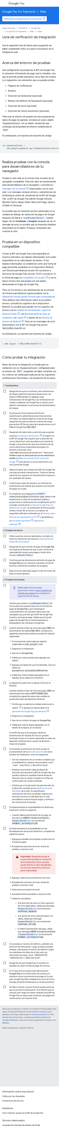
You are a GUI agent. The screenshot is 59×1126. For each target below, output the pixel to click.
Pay (16, 3)
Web (43, 11)
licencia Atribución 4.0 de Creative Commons (29, 1012)
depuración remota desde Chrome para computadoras (28, 296)
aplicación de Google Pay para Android (29, 711)
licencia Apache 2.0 (42, 1014)
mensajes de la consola (13, 188)
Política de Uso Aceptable (13, 1096)
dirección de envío (36, 752)
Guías (39, 31)
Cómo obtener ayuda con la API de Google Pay (22, 1113)
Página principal (8, 28)
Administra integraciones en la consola (23, 19)
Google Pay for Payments (19, 11)
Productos (23, 28)
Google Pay (35, 28)
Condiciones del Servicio (28, 436)
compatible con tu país (34, 277)
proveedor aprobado (21, 521)
